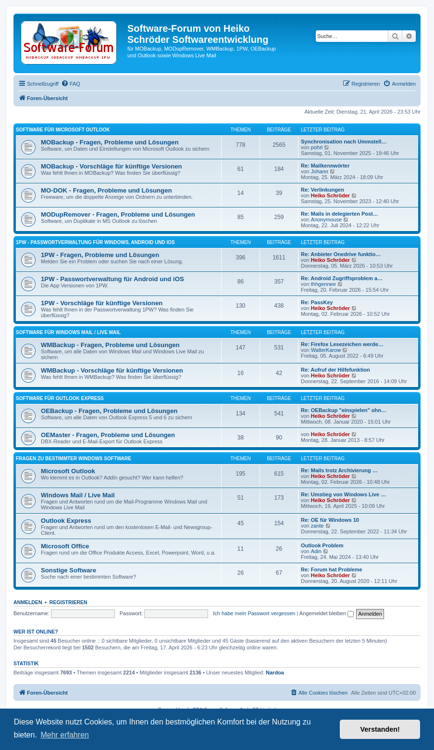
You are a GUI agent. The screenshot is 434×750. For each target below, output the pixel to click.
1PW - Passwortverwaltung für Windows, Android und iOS (95, 242)
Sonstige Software (68, 570)
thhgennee (323, 284)
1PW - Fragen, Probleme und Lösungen (100, 255)
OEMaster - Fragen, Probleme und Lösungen (108, 435)
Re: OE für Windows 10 (330, 520)
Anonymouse (326, 219)
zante (317, 526)
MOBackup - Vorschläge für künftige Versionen (111, 166)
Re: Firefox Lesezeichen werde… (342, 344)
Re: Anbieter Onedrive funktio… (341, 254)
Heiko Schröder (330, 195)
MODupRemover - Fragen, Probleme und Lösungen (118, 214)
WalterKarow (326, 350)
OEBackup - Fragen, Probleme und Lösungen (109, 410)
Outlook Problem (322, 545)
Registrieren (68, 602)
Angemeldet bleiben (326, 613)
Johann (319, 171)
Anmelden (27, 602)
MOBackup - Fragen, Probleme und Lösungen (110, 142)
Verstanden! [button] (380, 729)
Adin (316, 551)
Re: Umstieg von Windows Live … (343, 494)
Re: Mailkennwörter (325, 165)
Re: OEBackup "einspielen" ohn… (343, 410)
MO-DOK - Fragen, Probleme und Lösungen (106, 190)
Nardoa (275, 672)
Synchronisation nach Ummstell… (343, 141)
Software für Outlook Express (60, 398)
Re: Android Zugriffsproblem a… (342, 278)
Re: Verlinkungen (322, 190)
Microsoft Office (65, 546)
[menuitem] (70, 84)
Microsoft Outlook (68, 471)
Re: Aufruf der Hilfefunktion (335, 370)
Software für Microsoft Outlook (63, 129)
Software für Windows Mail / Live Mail (68, 332)
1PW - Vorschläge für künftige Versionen (101, 303)
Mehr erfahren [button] (64, 735)
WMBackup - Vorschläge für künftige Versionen (112, 370)
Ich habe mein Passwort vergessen (254, 613)
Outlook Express (66, 520)
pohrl (316, 147)
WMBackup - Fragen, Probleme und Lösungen (110, 345)
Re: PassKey (317, 302)
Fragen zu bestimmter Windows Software (73, 458)
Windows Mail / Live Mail (78, 495)
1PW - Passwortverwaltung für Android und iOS (112, 279)
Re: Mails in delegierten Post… (339, 214)
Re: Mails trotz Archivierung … (339, 470)
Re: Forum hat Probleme (331, 569)
